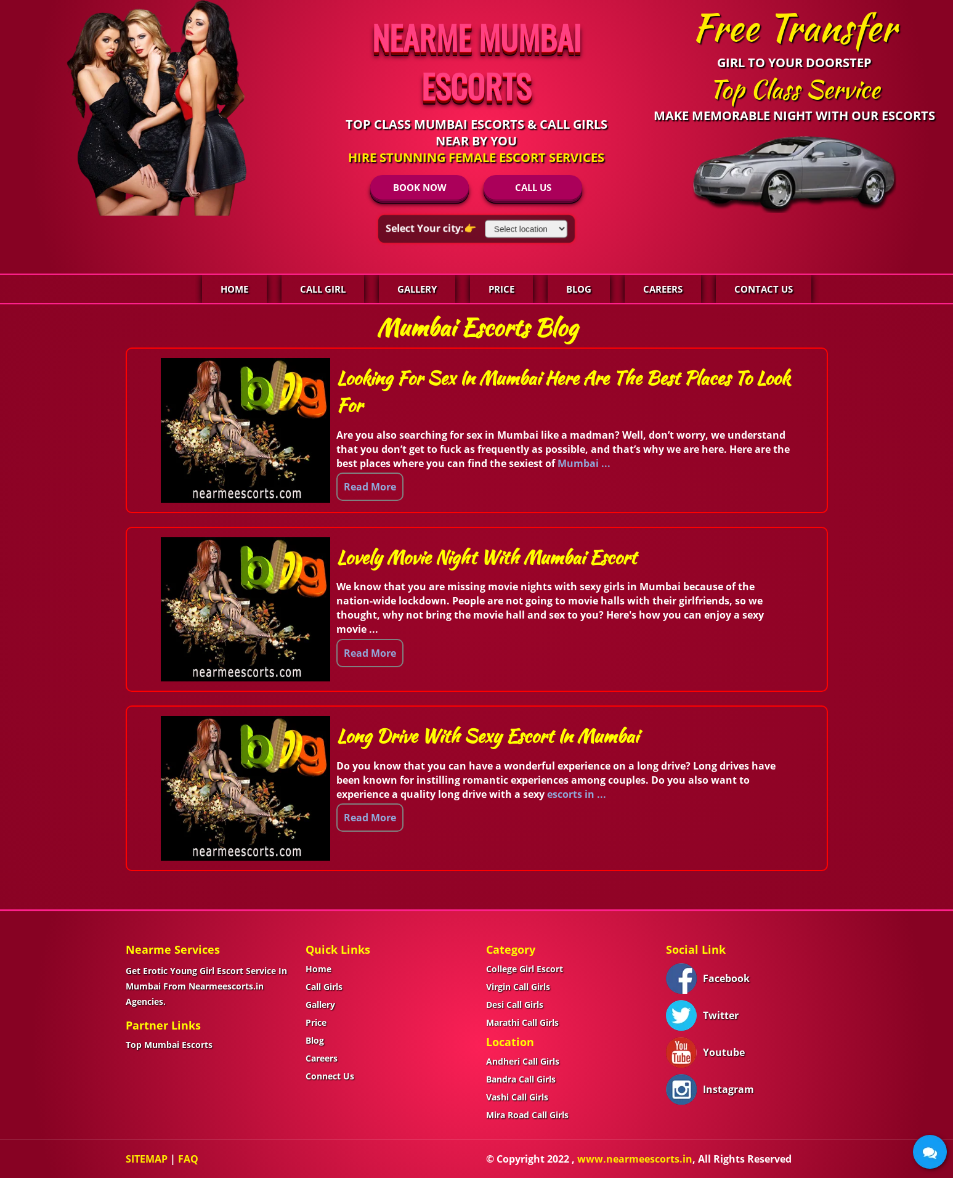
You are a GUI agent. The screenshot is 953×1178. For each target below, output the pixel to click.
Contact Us (763, 289)
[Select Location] (526, 229)
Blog (578, 289)
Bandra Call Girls (521, 1079)
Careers (663, 289)
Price (501, 289)
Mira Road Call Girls (527, 1115)
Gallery (417, 289)
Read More (370, 487)
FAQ (188, 1159)
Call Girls (324, 987)
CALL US (533, 187)
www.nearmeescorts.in (634, 1159)
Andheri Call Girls (522, 1061)
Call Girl (323, 289)
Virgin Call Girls (518, 987)
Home (234, 289)
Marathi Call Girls (522, 1022)
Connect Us (330, 1076)
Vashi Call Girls (517, 1097)
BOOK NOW (420, 187)
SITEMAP (147, 1159)
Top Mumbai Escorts (169, 1044)
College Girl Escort (524, 969)
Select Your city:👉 (430, 228)
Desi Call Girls (514, 1004)
